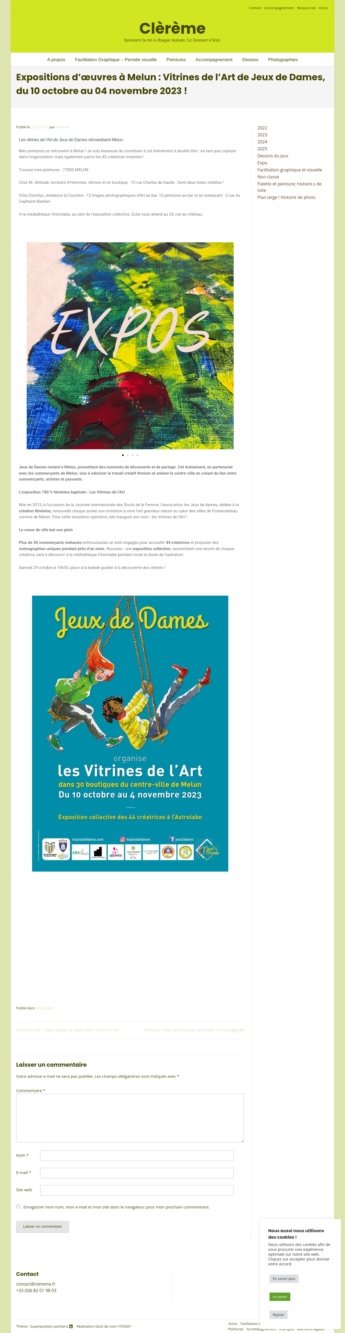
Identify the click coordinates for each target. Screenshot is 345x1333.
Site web (24, 1189)
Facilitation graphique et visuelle (289, 170)
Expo (49, 1008)
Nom (22, 1155)
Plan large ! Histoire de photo (286, 197)
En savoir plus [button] (284, 1278)
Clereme (62, 127)
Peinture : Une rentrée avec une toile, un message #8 (194, 1029)
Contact (255, 7)
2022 (262, 128)
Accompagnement (279, 7)
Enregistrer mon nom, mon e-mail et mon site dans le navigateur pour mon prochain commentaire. (116, 1207)
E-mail (23, 1172)
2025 (262, 149)
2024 (262, 142)
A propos (56, 59)
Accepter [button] (280, 1296)
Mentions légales (195, 1303)
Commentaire (30, 1090)
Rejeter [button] (278, 1314)
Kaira (63, 1326)
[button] (25, 346)
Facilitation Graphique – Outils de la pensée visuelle (229, 1273)
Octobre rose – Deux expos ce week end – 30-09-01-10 (67, 1029)
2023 (39, 1008)
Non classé (268, 177)
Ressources (306, 7)
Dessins (250, 59)
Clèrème (172, 28)
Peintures (176, 59)
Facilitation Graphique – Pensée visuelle (116, 59)
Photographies (283, 59)
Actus (323, 7)
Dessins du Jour (273, 156)
